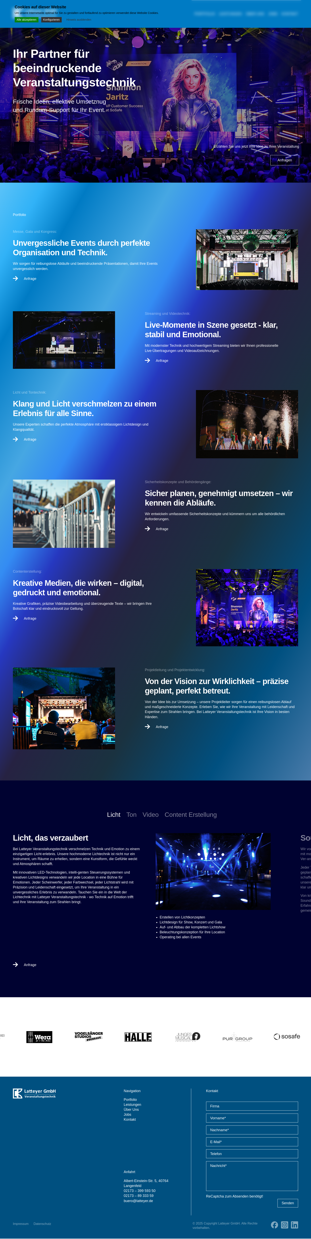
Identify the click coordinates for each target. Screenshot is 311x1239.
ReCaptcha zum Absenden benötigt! (234, 1197)
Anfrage (24, 279)
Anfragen (284, 160)
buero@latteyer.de (138, 1201)
